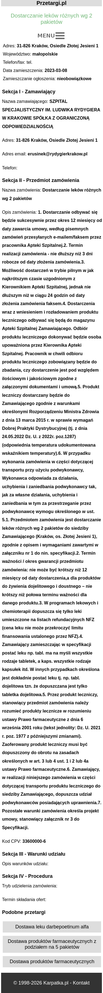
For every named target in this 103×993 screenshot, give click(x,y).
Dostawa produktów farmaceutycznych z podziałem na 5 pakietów (52, 944)
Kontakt (81, 983)
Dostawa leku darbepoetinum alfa (52, 927)
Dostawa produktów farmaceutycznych (52, 961)
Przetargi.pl (51, 3)
